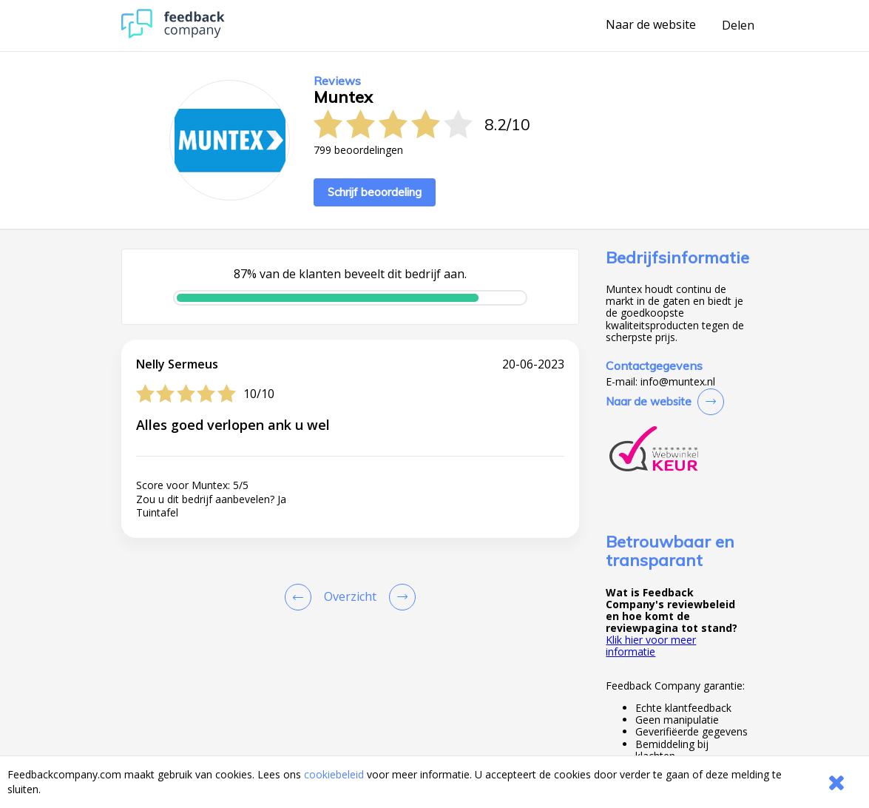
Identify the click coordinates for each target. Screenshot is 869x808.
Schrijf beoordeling (375, 192)
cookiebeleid (334, 774)
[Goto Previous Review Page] (301, 597)
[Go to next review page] (399, 597)
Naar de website (651, 25)
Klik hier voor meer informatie (651, 646)
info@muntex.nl (677, 382)
